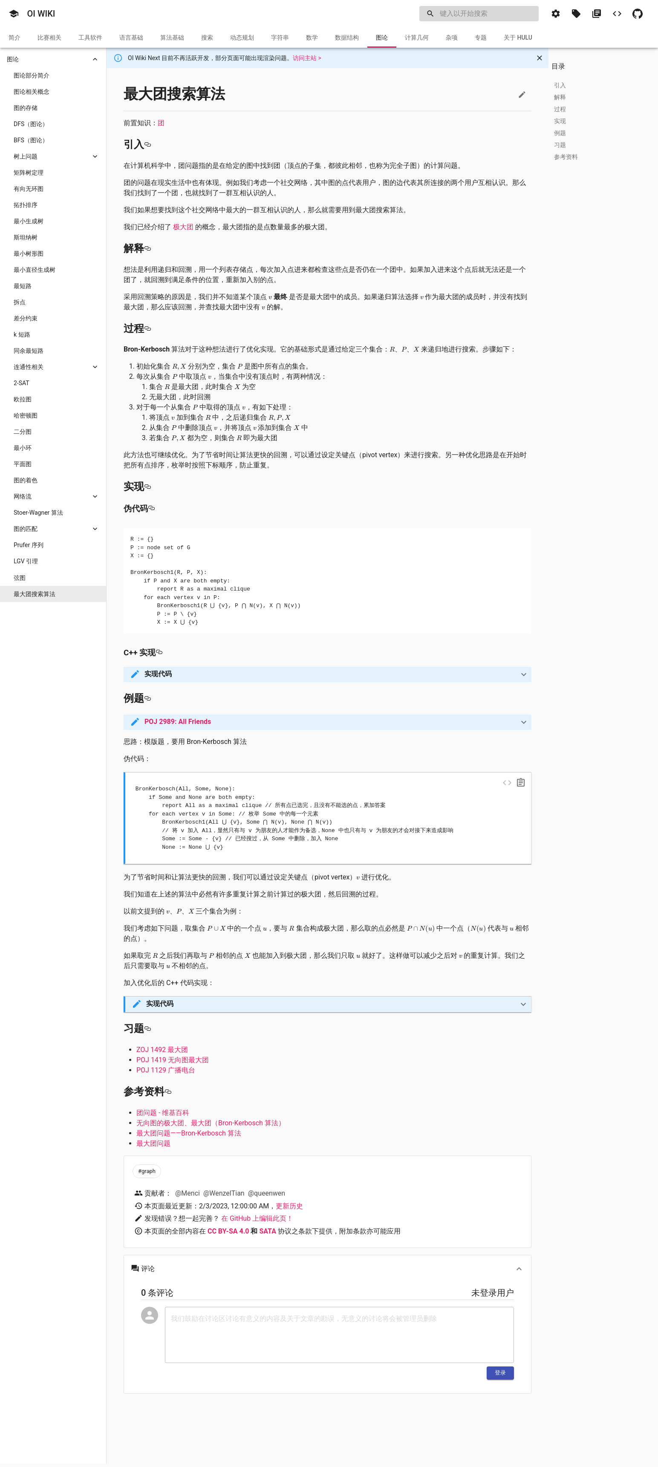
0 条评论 (157, 1293)
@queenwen (266, 1193)
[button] (13, 13)
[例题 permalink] (147, 698)
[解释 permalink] (147, 248)
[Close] (539, 57)
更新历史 (289, 1206)
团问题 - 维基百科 (162, 1113)
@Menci (187, 1193)
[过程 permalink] (147, 328)
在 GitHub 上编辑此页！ (257, 1218)
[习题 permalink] (147, 1029)
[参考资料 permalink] (167, 1092)
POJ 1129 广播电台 (165, 1070)
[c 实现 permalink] (159, 652)
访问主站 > (307, 58)
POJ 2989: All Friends (177, 722)
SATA (267, 1231)
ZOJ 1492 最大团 (162, 1050)
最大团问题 (153, 1143)
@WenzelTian (224, 1193)
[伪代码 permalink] (151, 508)
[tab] (14, 37)
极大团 (183, 227)
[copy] (521, 783)
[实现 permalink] (147, 487)
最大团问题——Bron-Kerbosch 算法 (188, 1133)
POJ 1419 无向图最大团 (172, 1060)
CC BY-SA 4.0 (228, 1231)
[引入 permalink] (147, 144)
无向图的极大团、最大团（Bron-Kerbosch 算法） (210, 1123)
